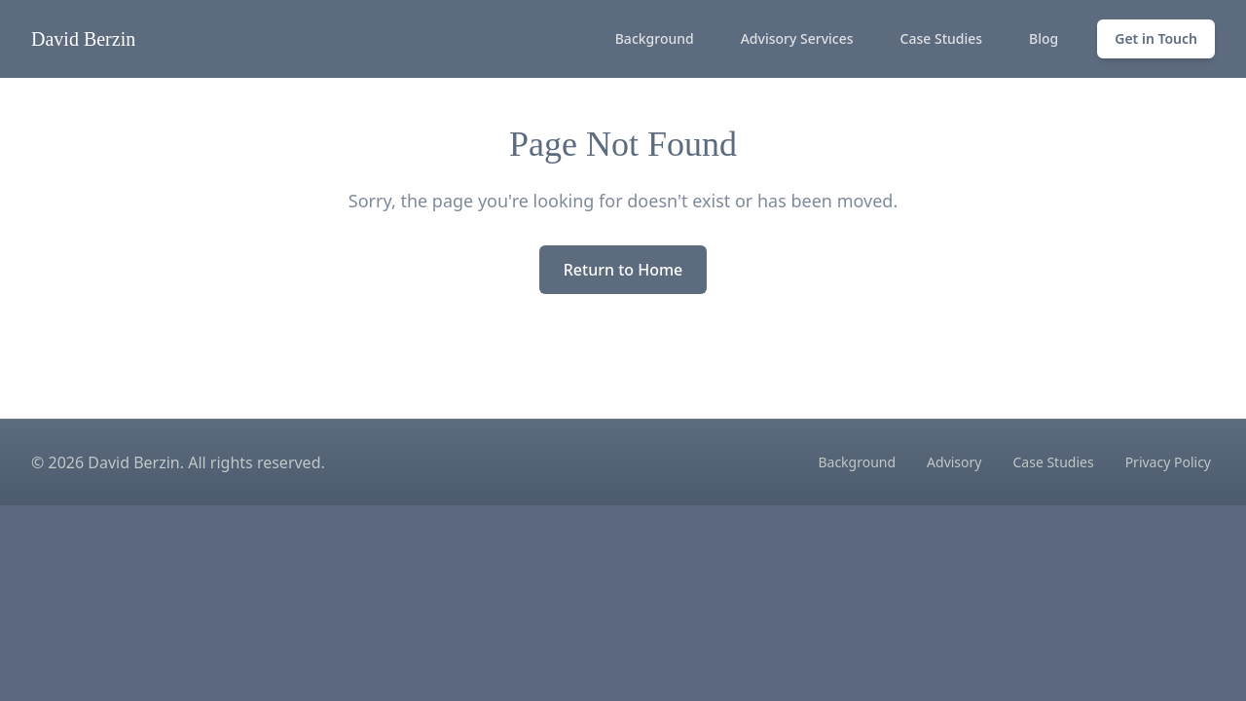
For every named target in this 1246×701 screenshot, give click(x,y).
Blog (1043, 38)
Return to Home (623, 269)
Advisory (954, 462)
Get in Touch (1156, 38)
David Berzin (83, 39)
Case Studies (941, 38)
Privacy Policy (1168, 462)
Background (654, 38)
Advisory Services (797, 38)
